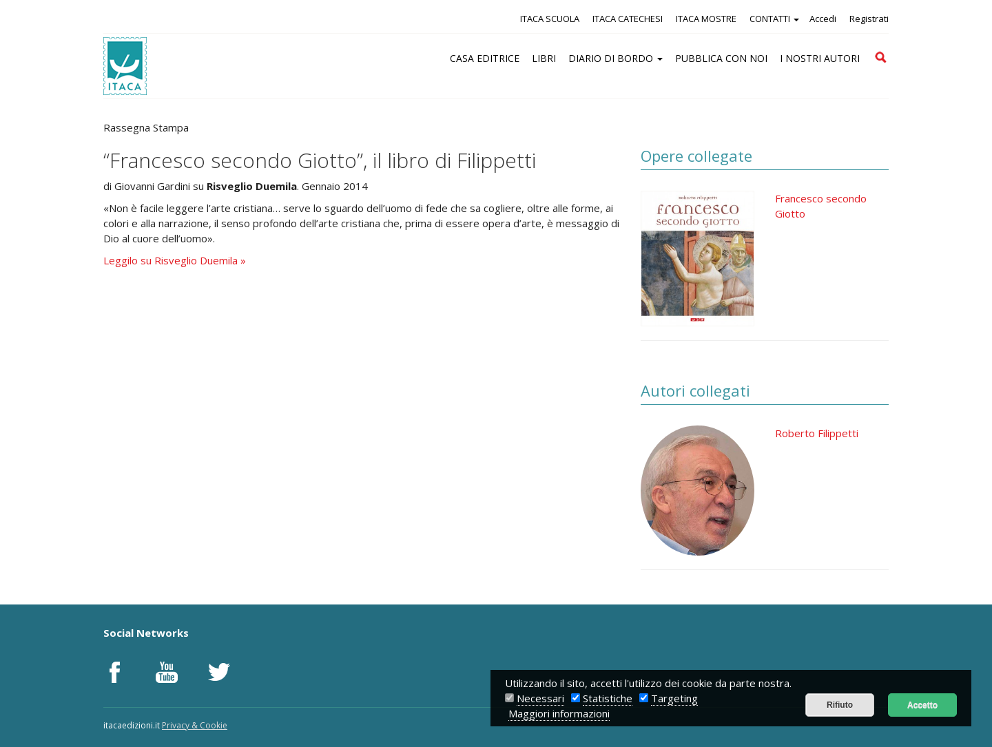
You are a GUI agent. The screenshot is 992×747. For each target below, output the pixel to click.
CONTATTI (774, 18)
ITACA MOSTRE (706, 18)
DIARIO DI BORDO (615, 58)
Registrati (869, 18)
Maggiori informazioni (559, 713)
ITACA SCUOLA (549, 18)
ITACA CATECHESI (627, 18)
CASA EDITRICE (484, 58)
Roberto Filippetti (816, 433)
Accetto (922, 705)
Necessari (540, 698)
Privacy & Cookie (194, 725)
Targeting (674, 698)
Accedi (822, 18)
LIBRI (544, 58)
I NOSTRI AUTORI (820, 58)
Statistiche (607, 698)
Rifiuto (840, 705)
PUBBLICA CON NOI (721, 58)
